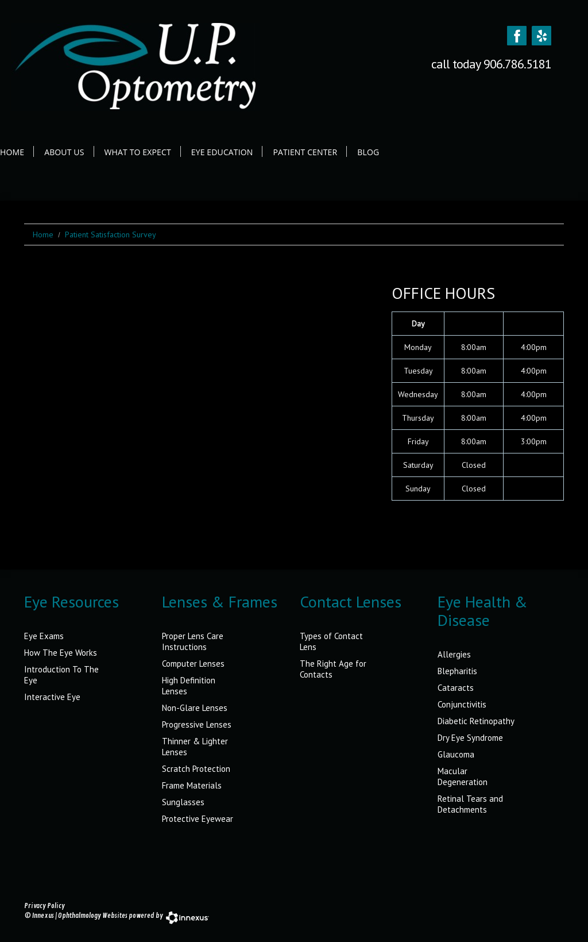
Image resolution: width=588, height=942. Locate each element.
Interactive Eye (52, 696)
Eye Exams (44, 635)
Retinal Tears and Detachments (470, 804)
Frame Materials (192, 785)
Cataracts (456, 687)
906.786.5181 (517, 64)
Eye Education (222, 152)
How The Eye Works (60, 652)
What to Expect (138, 152)
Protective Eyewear (197, 818)
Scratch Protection (196, 768)
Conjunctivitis (462, 704)
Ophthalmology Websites (92, 916)
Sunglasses (183, 802)
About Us (64, 152)
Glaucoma (456, 754)
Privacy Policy (44, 906)
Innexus (43, 916)
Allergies (454, 654)
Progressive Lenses (196, 724)
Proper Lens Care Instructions (192, 641)
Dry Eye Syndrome (470, 737)
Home (12, 152)
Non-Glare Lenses (194, 707)
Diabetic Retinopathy (476, 721)
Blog (368, 152)
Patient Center (305, 152)
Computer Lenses (193, 663)
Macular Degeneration (463, 776)
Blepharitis (457, 671)
